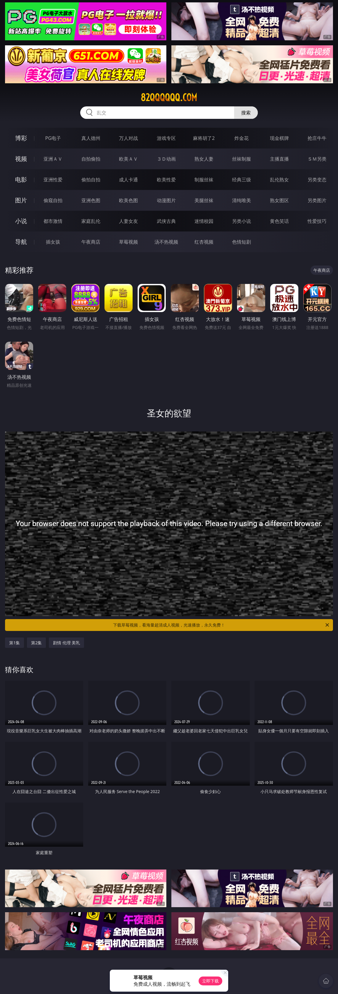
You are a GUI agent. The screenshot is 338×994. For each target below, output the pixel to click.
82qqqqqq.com (169, 97)
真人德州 (90, 138)
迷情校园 (203, 221)
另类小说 (241, 221)
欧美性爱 (166, 179)
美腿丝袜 (203, 200)
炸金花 (241, 138)
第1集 (14, 642)
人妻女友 (128, 221)
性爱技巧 (317, 221)
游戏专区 (166, 138)
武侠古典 (166, 221)
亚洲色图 (90, 200)
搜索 (246, 112)
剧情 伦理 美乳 (66, 642)
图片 (21, 200)
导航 (21, 242)
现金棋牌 (279, 138)
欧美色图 (128, 200)
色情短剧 (241, 242)
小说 (21, 221)
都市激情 (53, 221)
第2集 (36, 642)
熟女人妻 (203, 159)
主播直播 (279, 159)
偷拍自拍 (90, 179)
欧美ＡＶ (128, 159)
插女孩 (53, 242)
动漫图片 (166, 200)
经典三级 (241, 179)
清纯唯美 (241, 200)
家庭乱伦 (90, 221)
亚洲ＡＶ (53, 159)
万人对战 (128, 138)
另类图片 (317, 200)
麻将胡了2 (204, 138)
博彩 (21, 138)
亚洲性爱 (53, 179)
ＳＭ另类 (317, 159)
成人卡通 (128, 179)
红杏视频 (203, 242)
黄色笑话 (279, 221)
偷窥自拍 (53, 200)
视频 (21, 159)
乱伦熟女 (279, 179)
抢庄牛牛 (317, 138)
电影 (21, 179)
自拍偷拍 (90, 159)
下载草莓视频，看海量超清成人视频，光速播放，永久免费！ (221, 625)
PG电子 (53, 138)
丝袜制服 (241, 159)
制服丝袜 (203, 179)
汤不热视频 (166, 242)
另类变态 (317, 179)
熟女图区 (279, 200)
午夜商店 (90, 242)
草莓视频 (128, 242)
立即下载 (210, 981)
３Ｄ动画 (166, 159)
